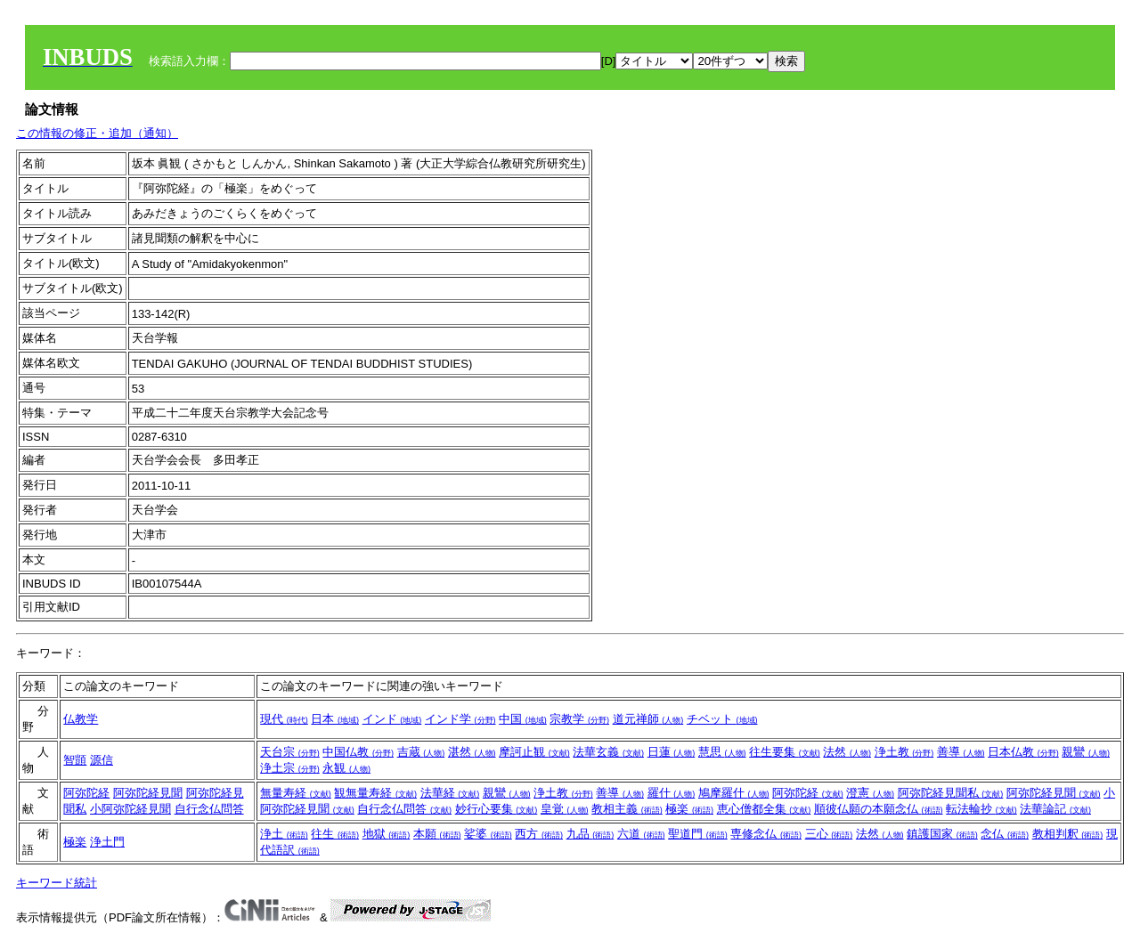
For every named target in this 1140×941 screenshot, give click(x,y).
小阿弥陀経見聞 (130, 808)
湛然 (472, 751)
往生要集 (784, 751)
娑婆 (488, 833)
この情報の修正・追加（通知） (97, 133)
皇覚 (565, 808)
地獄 (386, 833)
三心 (829, 833)
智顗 (74, 760)
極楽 (689, 808)
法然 (847, 751)
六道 (641, 833)
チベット (722, 719)
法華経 (450, 792)
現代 (284, 719)
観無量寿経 (375, 792)
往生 (335, 833)
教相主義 (627, 808)
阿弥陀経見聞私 (951, 792)
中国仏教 (358, 751)
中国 (523, 719)
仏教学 (80, 719)
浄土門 (107, 841)
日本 (335, 719)
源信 (101, 760)
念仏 (1005, 833)
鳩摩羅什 (734, 792)
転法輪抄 (981, 808)
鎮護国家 (942, 833)
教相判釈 (1067, 833)
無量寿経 (295, 792)
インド (392, 719)
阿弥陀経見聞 (148, 792)
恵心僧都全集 (764, 808)
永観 (346, 768)
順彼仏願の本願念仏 (878, 808)
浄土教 (904, 751)
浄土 (284, 833)
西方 (539, 833)
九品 (590, 833)
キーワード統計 (56, 882)
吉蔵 (421, 751)
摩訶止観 (534, 751)
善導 (961, 751)
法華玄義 (608, 751)
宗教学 (579, 719)
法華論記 (1055, 808)
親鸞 (1086, 751)
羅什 (671, 792)
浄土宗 (290, 768)
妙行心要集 (496, 808)
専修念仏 (766, 833)
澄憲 (870, 792)
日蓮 (671, 751)
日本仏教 (1023, 751)
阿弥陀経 (86, 792)
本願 (437, 833)
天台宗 (290, 751)
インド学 (460, 719)
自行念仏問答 (209, 808)
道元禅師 (648, 719)
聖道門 (698, 833)
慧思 (722, 751)
